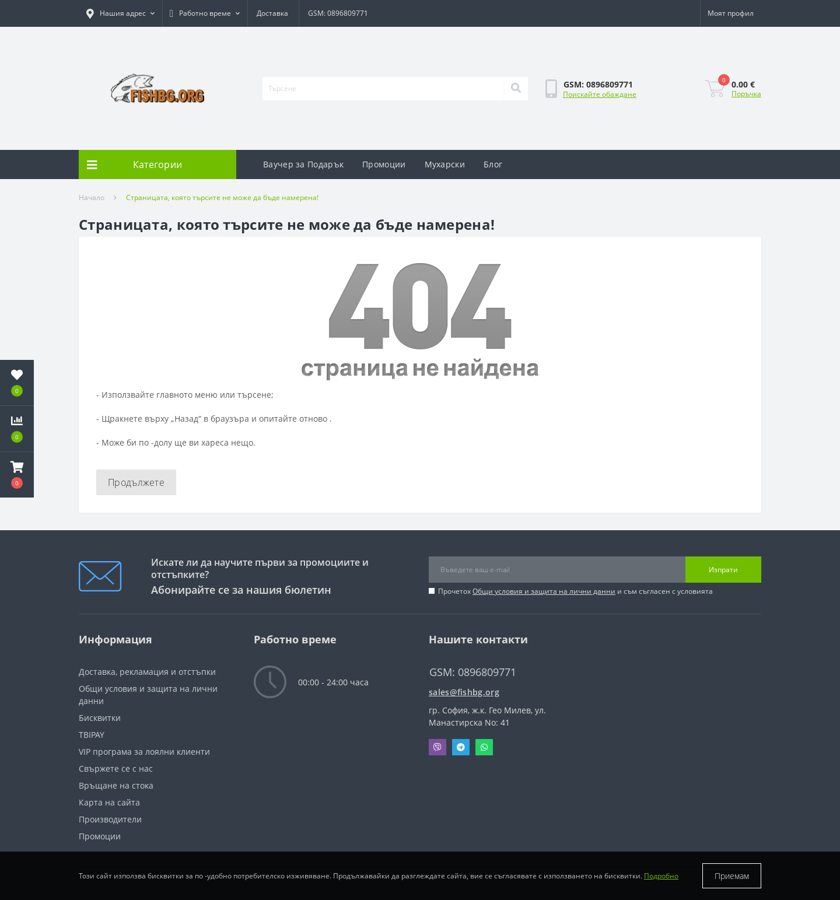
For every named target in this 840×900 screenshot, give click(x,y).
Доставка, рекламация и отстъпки (147, 671)
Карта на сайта (109, 802)
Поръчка (746, 94)
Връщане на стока (116, 785)
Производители (110, 819)
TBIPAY (91, 734)
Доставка (272, 13)
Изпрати (723, 570)
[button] (120, 13)
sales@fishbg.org (464, 692)
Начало (91, 197)
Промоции (383, 164)
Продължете (136, 482)
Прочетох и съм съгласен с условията (575, 591)
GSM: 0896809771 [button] (472, 672)
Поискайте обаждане (599, 94)
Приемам (732, 875)
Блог (493, 164)
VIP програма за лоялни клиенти (144, 751)
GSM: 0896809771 (338, 13)
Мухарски (445, 164)
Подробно (661, 876)
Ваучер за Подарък (303, 164)
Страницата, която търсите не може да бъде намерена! (222, 197)
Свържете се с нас (116, 768)
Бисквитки (100, 717)
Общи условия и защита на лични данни (544, 591)
